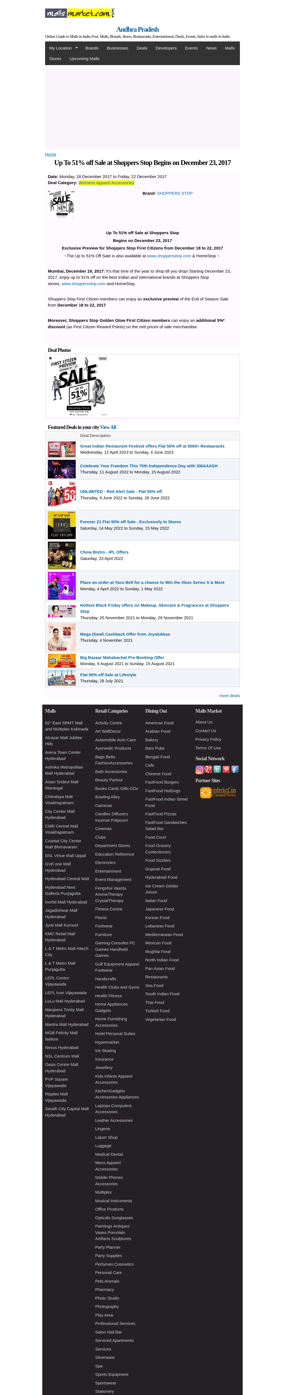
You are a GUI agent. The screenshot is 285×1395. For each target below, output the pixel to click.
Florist (101, 917)
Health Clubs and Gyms (117, 987)
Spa (99, 1366)
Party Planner (108, 1247)
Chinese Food (158, 773)
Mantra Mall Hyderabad (67, 1024)
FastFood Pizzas (160, 813)
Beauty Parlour (109, 779)
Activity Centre (108, 722)
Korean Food (157, 917)
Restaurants (156, 976)
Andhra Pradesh (137, 29)
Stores (55, 58)
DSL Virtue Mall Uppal (65, 855)
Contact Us (205, 730)
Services (103, 1349)
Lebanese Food (159, 926)
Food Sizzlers (158, 860)
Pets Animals (107, 1281)
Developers (166, 48)
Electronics (105, 862)
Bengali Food (157, 756)
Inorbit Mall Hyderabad (66, 902)
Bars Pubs (154, 748)
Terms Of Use (208, 747)
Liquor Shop (106, 1137)
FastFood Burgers (162, 782)
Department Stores (112, 845)
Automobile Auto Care (115, 739)
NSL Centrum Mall (62, 1056)
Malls (230, 48)
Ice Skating (105, 1050)
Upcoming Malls (84, 58)
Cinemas (103, 828)
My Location (61, 48)
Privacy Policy (208, 739)
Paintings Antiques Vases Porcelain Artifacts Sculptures (113, 1232)
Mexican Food (158, 942)
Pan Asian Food (160, 968)
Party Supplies (108, 1255)
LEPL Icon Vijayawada (66, 992)
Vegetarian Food (160, 1019)
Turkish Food (157, 1010)
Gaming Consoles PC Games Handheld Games (115, 949)
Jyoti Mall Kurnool (61, 925)
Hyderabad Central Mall (67, 878)
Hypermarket (107, 1042)
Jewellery (104, 1067)
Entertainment (108, 871)
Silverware (105, 1357)
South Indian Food (162, 993)
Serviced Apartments (114, 1340)
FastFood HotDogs (162, 790)
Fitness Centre (108, 909)
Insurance (104, 1059)
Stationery (104, 1391)
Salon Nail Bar (108, 1332)
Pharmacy (104, 1289)
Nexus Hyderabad (61, 1047)
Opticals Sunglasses (114, 1217)
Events (191, 48)
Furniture (103, 934)
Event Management (113, 879)
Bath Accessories (111, 771)
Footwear (104, 926)
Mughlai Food (158, 951)
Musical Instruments (113, 1200)
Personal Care (108, 1272)
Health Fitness (108, 995)
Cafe (149, 765)
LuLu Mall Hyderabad (65, 1001)
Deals (142, 48)
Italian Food (156, 900)
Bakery (151, 739)
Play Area (104, 1315)
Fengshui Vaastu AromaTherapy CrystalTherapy (110, 894)
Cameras (103, 805)
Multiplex (103, 1192)
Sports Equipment (111, 1374)
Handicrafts (105, 978)
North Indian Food (162, 959)
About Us (204, 722)
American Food (159, 722)
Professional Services (115, 1323)
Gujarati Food (158, 868)
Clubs (100, 837)
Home (50, 154)
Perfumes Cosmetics (114, 1264)
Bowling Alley (107, 796)
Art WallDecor (108, 731)
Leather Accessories (114, 1120)
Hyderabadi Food (161, 877)
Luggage (103, 1145)
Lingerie (102, 1128)
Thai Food (154, 1002)
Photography (107, 1306)
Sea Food (154, 985)
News (211, 48)
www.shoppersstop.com (169, 255)
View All (108, 427)
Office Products (109, 1209)
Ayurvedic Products (113, 748)
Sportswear (105, 1383)
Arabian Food (157, 731)
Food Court (155, 837)
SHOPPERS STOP (175, 193)
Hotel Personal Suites (115, 1033)
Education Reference (114, 854)
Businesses (117, 48)
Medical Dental (109, 1154)
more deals (229, 695)
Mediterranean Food (164, 934)
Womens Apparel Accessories (106, 182)
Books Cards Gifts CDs (116, 788)
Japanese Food (159, 909)
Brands (92, 48)
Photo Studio (107, 1298)
